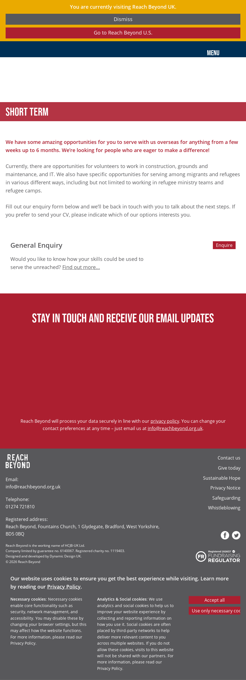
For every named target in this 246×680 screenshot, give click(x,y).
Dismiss (123, 19)
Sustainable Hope (221, 478)
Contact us (229, 458)
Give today (229, 468)
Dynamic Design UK (65, 556)
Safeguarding (226, 498)
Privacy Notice (225, 488)
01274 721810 (20, 506)
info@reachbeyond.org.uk (175, 428)
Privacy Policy (64, 586)
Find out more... (81, 267)
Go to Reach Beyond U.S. (123, 32)
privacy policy (165, 421)
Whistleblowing (224, 508)
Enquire (224, 245)
